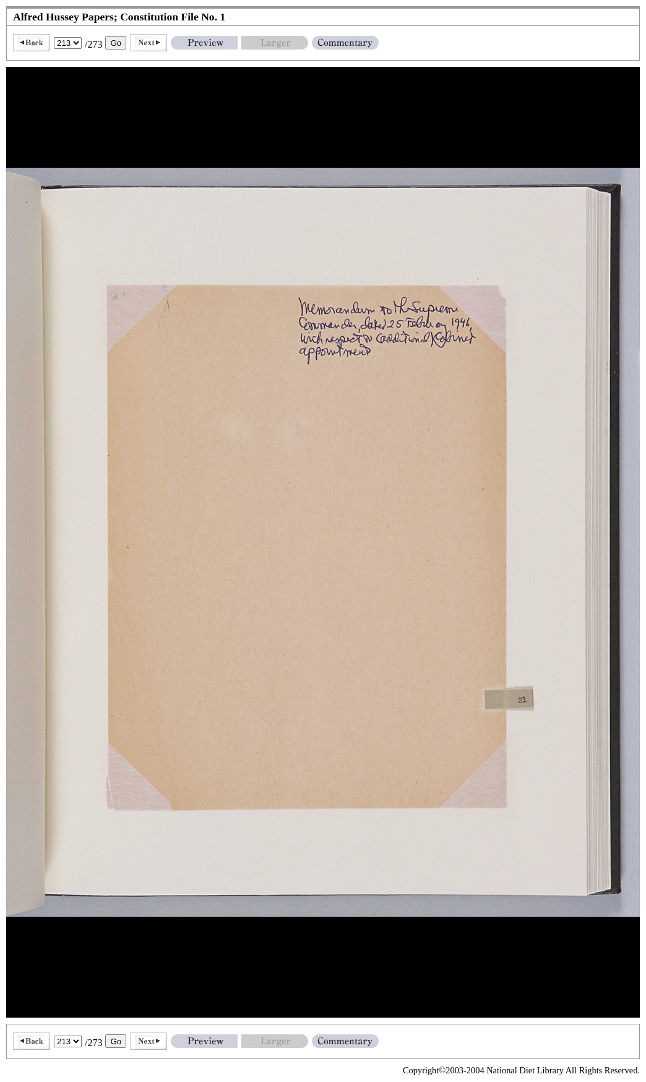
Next (148, 42)
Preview (204, 43)
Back (31, 42)
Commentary (345, 43)
